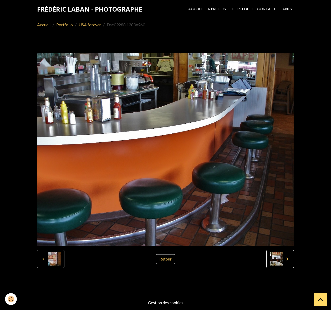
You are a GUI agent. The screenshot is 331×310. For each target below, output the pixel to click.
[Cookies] (11, 299)
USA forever (90, 24)
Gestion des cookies (165, 302)
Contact (266, 9)
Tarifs (286, 9)
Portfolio (242, 9)
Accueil (195, 9)
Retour (165, 258)
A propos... (217, 9)
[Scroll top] (320, 299)
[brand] (89, 9)
